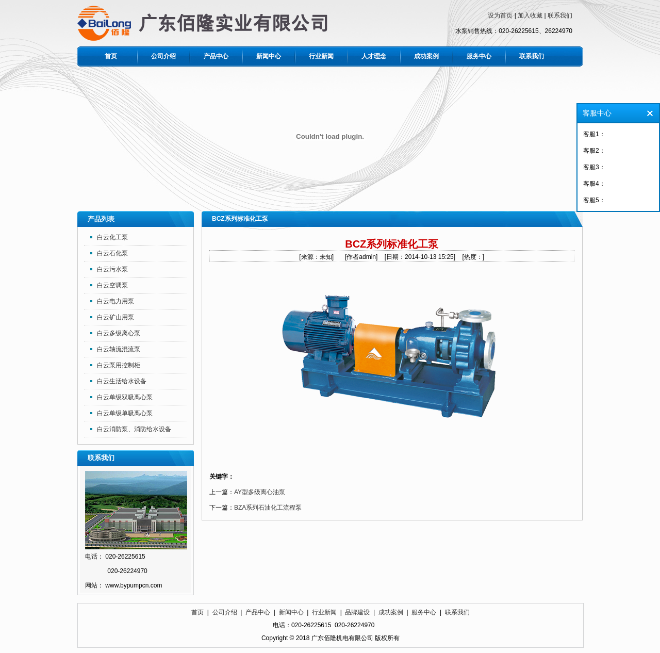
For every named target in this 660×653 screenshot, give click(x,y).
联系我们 (560, 15)
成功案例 (426, 56)
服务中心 (479, 56)
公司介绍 (163, 56)
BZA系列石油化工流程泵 (268, 507)
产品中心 (216, 56)
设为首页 (500, 15)
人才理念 (373, 56)
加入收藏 (530, 15)
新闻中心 (268, 56)
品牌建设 (357, 612)
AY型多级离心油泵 (259, 492)
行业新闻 (321, 56)
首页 (111, 56)
